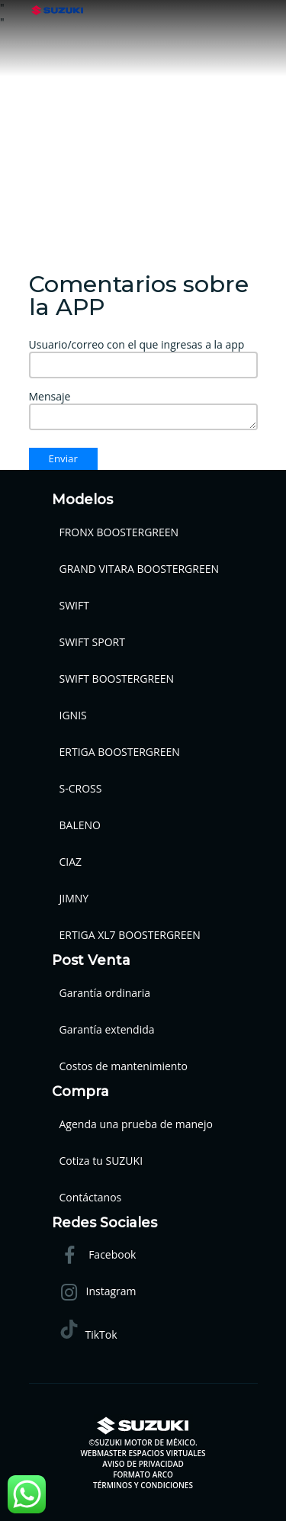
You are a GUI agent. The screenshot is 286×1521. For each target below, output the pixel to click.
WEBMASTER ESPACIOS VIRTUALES (142, 1453)
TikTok (88, 1331)
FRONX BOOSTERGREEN (119, 532)
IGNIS (73, 715)
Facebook (98, 1255)
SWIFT (74, 605)
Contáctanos (90, 1197)
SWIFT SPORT (92, 642)
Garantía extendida (107, 1029)
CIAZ (70, 861)
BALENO (80, 825)
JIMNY (74, 898)
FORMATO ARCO (143, 1474)
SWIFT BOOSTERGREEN (117, 678)
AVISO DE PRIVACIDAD (142, 1463)
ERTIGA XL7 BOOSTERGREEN (130, 935)
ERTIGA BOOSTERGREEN (119, 751)
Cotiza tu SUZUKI (101, 1160)
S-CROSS (80, 788)
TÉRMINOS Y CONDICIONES (143, 1485)
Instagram (98, 1292)
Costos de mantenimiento (123, 1066)
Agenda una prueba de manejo (136, 1124)
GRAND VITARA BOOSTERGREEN (139, 568)
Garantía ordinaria (105, 993)
